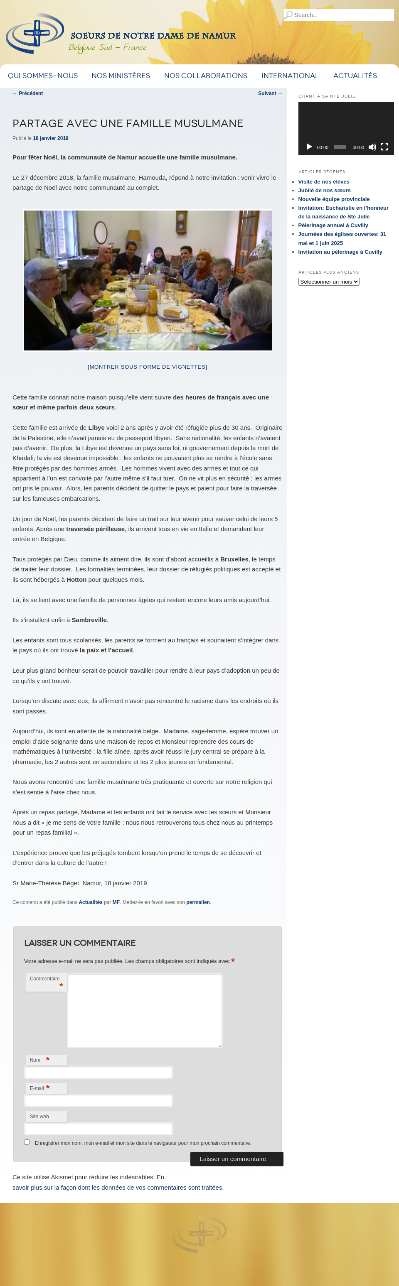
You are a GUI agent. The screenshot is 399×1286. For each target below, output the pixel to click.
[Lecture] (309, 147)
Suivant (270, 93)
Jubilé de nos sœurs (324, 190)
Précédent (27, 93)
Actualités (355, 75)
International (290, 75)
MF (116, 902)
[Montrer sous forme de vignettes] (147, 367)
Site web (39, 1116)
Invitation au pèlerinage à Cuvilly (340, 252)
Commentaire (46, 983)
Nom (40, 1060)
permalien (198, 902)
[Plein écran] (384, 147)
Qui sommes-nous (43, 75)
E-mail (40, 1088)
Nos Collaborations (205, 75)
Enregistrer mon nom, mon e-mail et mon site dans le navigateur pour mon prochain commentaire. (143, 1143)
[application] (346, 128)
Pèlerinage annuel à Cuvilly (333, 225)
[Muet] (372, 147)
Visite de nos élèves (324, 182)
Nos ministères (120, 75)
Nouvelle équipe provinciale (334, 199)
